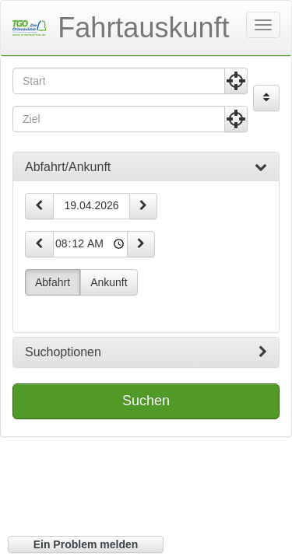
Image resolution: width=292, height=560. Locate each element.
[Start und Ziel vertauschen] (266, 98)
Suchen (146, 400)
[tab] (146, 167)
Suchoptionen (146, 352)
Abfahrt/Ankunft (146, 167)
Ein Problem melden (86, 544)
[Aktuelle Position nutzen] (236, 81)
